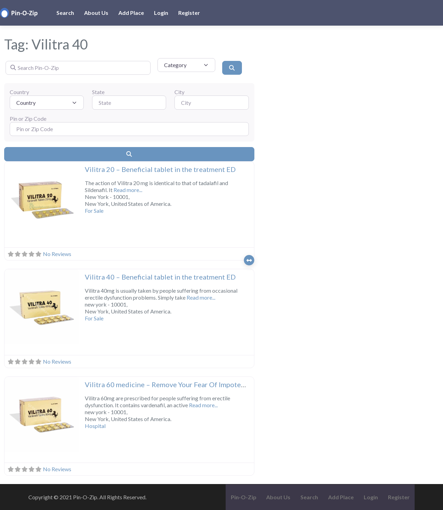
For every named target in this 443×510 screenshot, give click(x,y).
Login (161, 12)
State (98, 92)
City (179, 92)
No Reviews (57, 254)
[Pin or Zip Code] (129, 129)
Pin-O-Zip (243, 497)
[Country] (47, 102)
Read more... (128, 189)
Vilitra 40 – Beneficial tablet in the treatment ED (160, 277)
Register (189, 12)
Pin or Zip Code (28, 118)
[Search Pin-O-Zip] (78, 68)
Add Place (131, 12)
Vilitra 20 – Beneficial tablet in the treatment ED (160, 169)
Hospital (95, 425)
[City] (211, 102)
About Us (96, 12)
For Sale (94, 210)
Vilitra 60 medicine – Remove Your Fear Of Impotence (168, 384)
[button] (10, 200)
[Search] (232, 68)
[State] (129, 102)
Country (19, 92)
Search (65, 12)
